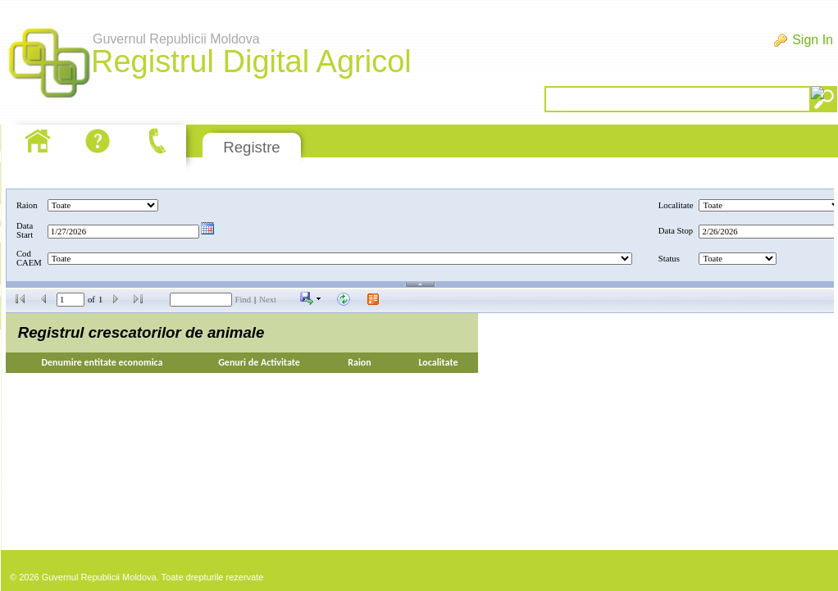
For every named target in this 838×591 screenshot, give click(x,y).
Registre (251, 147)
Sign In (812, 40)
